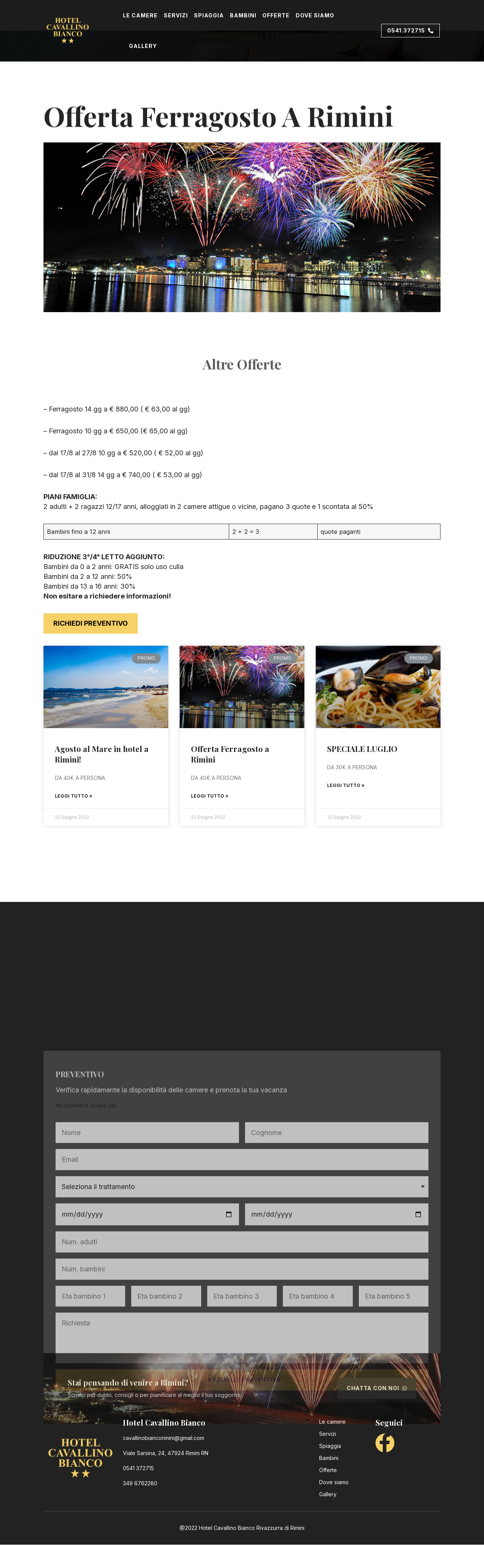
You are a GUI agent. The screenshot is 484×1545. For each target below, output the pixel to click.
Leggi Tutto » (73, 796)
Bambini (243, 15)
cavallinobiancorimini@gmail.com (163, 1438)
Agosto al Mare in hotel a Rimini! (102, 753)
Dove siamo (315, 15)
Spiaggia (209, 15)
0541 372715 (138, 1468)
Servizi (176, 15)
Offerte (276, 15)
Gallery (143, 46)
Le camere (140, 15)
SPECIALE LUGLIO (362, 748)
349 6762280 (140, 1483)
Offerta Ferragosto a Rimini (230, 753)
